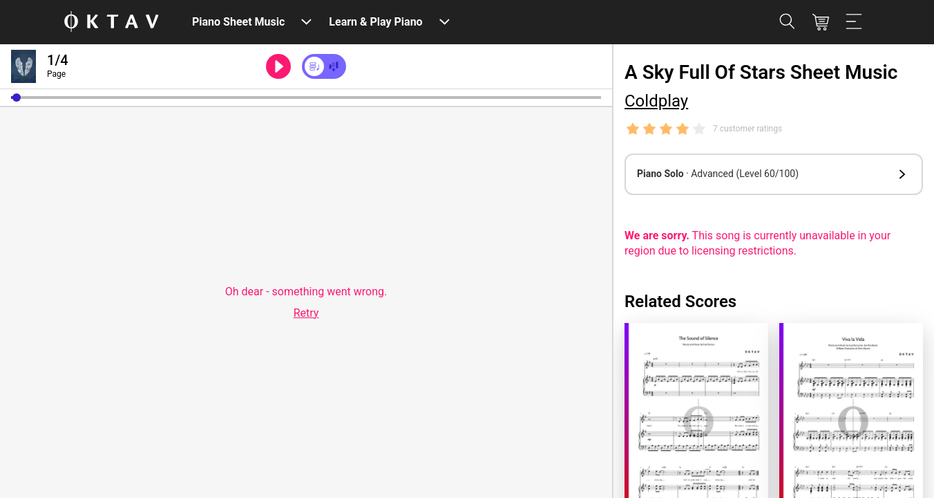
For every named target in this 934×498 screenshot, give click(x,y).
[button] (16, 97)
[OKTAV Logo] (111, 22)
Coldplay (656, 101)
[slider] (306, 97)
